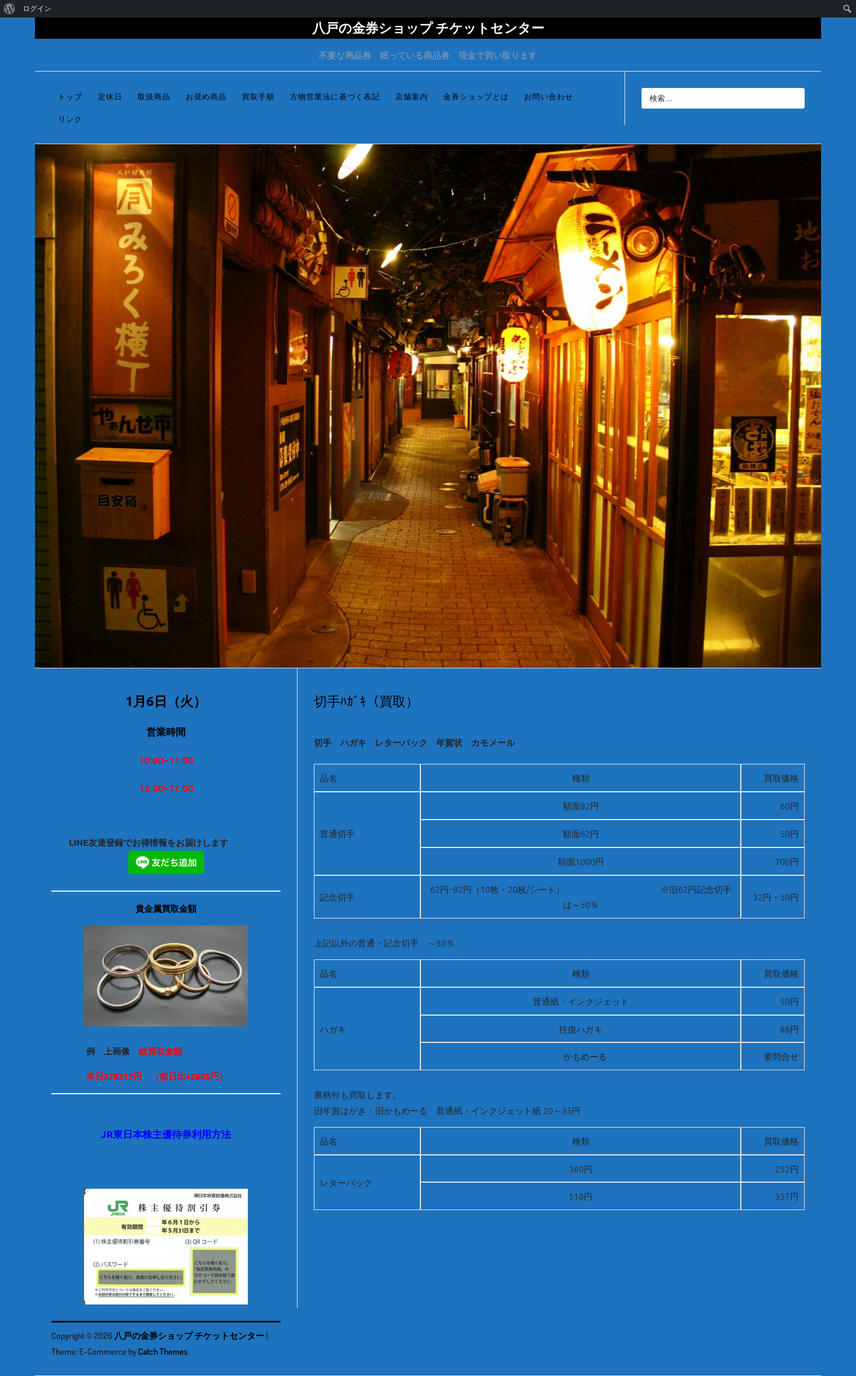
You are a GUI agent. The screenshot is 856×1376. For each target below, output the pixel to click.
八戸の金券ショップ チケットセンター (428, 27)
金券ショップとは (476, 96)
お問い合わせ (548, 96)
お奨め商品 (206, 96)
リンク (70, 119)
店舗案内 (411, 96)
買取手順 (258, 96)
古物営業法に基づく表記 (335, 96)
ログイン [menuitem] (37, 8)
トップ (70, 96)
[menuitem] (9, 8)
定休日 (110, 96)
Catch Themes (163, 1351)
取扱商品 (154, 96)
